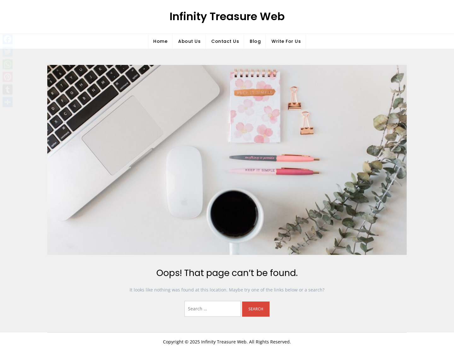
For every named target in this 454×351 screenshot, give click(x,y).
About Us (189, 41)
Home (160, 41)
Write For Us (286, 41)
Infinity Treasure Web (227, 16)
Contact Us (225, 41)
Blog (255, 41)
